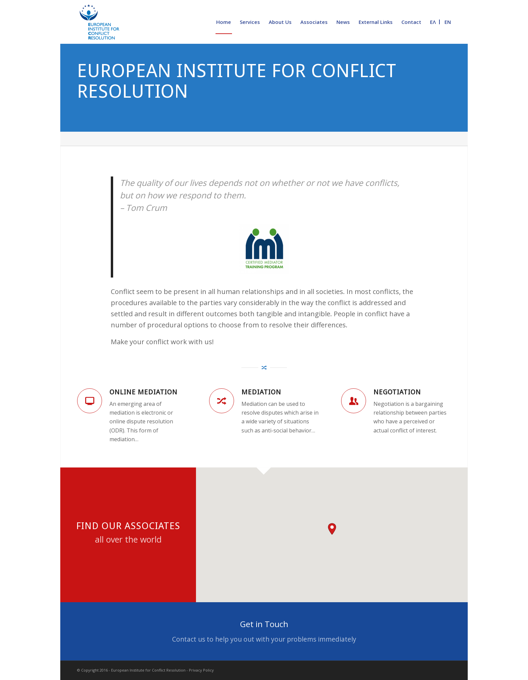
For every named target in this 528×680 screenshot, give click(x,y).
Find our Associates (128, 525)
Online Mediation (143, 392)
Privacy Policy (201, 670)
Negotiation (397, 392)
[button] (332, 529)
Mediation (261, 392)
